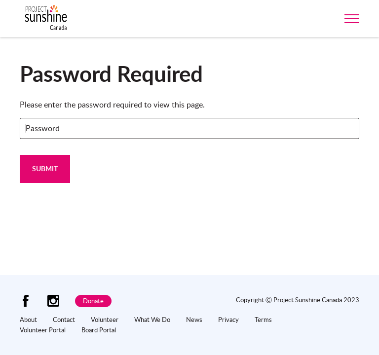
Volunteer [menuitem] (104, 319)
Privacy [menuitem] (228, 319)
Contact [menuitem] (64, 319)
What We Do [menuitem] (152, 319)
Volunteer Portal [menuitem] (43, 329)
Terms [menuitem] (263, 319)
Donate (93, 300)
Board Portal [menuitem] (98, 329)
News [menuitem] (194, 319)
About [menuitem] (28, 319)
